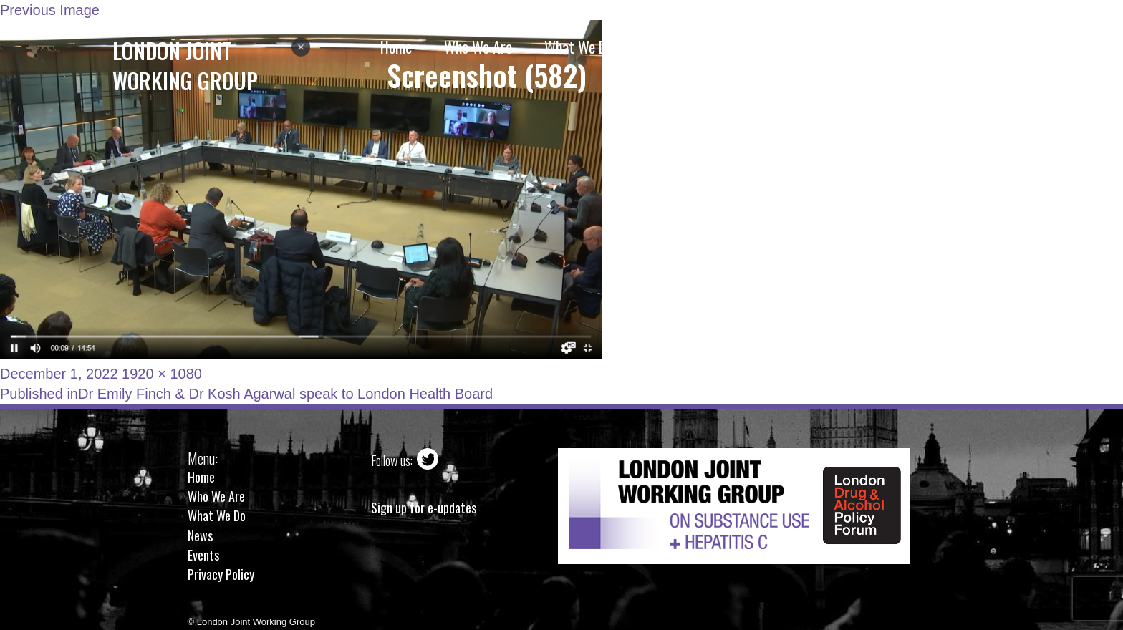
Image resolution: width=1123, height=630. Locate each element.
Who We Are (216, 496)
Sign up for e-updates (423, 508)
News (200, 535)
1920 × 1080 (162, 374)
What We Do (217, 515)
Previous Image (50, 10)
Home (201, 476)
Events (203, 555)
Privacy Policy (221, 574)
